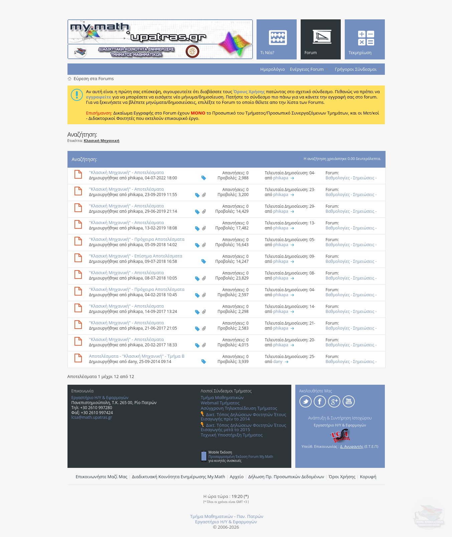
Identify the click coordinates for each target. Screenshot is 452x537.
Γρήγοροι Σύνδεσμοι (356, 69)
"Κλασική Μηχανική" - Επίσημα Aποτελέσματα (135, 256)
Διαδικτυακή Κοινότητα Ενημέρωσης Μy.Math (178, 477)
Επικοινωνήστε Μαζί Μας (102, 477)
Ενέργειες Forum (307, 69)
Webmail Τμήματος (220, 403)
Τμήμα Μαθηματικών (222, 397)
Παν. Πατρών (250, 516)
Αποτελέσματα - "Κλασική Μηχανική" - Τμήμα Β (137, 356)
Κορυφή (368, 477)
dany (132, 361)
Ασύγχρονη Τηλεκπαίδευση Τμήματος (239, 408)
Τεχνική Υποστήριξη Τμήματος (232, 435)
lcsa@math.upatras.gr (91, 417)
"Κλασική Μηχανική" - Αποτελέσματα (126, 172)
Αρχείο (237, 477)
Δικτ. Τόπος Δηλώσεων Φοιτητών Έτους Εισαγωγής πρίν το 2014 (243, 416)
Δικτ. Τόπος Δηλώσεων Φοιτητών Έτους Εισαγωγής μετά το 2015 (243, 427)
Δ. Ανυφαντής (351, 446)
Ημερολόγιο (272, 69)
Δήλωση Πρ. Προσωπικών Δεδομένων (286, 477)
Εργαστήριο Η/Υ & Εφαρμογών (100, 397)
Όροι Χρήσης (342, 477)
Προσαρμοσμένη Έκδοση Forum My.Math (240, 456)
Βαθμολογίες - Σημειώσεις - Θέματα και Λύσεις (351, 180)
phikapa (135, 178)
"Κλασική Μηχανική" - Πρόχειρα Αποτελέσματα (137, 239)
